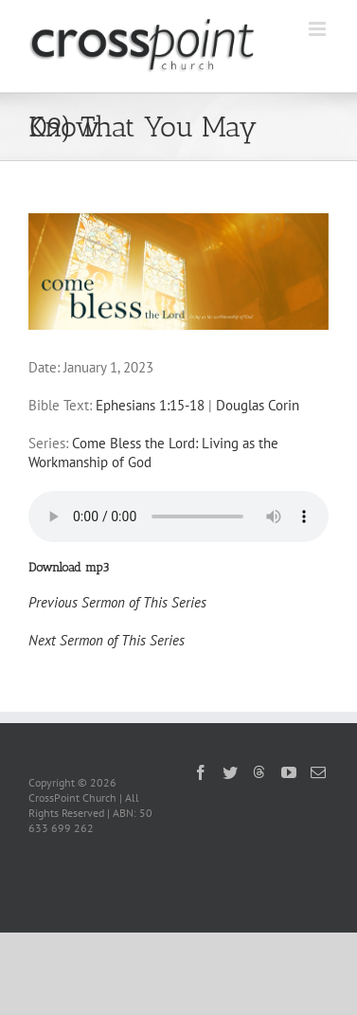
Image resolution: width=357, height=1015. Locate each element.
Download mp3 (68, 567)
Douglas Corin (257, 405)
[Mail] (318, 772)
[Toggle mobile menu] (319, 29)
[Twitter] (230, 772)
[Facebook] (200, 772)
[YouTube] (288, 772)
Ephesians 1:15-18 (150, 405)
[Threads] (259, 771)
